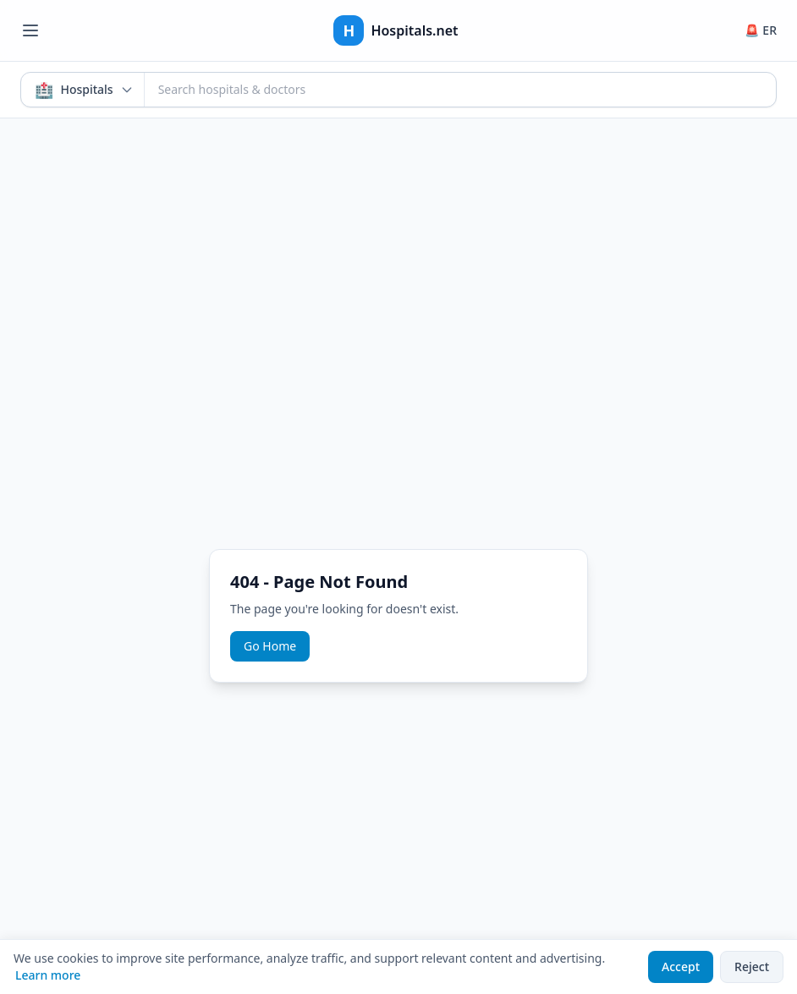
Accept (681, 966)
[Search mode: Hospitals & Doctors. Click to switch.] (83, 90)
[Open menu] (30, 30)
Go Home (270, 646)
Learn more (47, 975)
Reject (751, 966)
